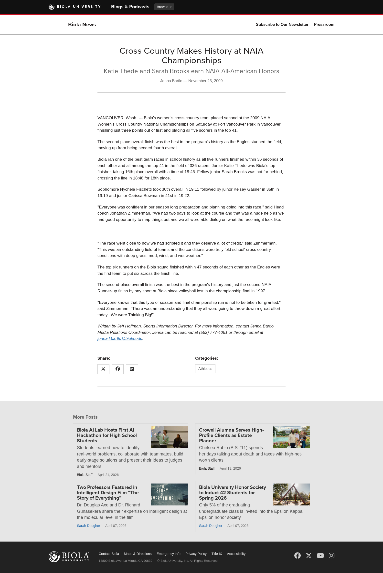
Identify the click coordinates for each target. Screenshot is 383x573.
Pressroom (324, 24)
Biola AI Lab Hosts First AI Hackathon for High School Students (107, 435)
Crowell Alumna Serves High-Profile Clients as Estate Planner (231, 435)
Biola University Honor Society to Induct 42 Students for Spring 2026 (232, 492)
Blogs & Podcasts (130, 7)
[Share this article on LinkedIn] (132, 369)
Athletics (205, 368)
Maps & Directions (138, 554)
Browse (164, 7)
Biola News (82, 24)
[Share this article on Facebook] (118, 369)
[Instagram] (331, 555)
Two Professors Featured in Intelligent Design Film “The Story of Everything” (108, 492)
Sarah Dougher (88, 526)
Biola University (79, 7)
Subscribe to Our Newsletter (282, 24)
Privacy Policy (196, 554)
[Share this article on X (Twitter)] (103, 369)
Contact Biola (109, 554)
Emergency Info (169, 554)
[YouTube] (320, 555)
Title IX (217, 554)
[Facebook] (297, 555)
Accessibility (236, 554)
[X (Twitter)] (309, 555)
